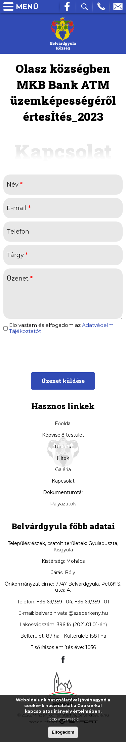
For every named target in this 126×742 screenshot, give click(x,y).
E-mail (19, 208)
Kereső (84, 6)
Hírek (63, 458)
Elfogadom (63, 732)
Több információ (63, 719)
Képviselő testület (63, 435)
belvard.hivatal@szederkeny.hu (71, 613)
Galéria (63, 469)
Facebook (67, 6)
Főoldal (63, 424)
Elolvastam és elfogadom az (62, 328)
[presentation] (63, 352)
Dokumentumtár (63, 492)
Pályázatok (63, 504)
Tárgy (17, 255)
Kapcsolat (63, 481)
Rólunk (63, 447)
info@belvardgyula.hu (118, 6)
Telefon (101, 6)
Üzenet (20, 278)
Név (15, 184)
